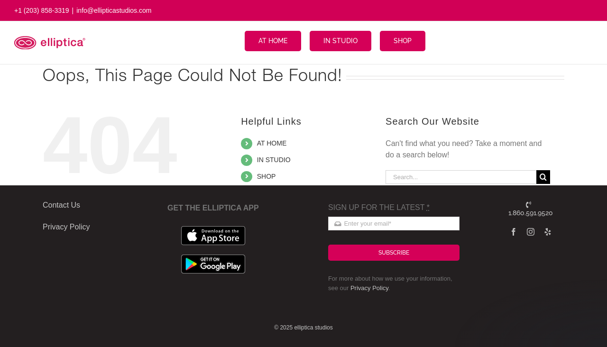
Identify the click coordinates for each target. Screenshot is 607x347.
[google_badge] (213, 258)
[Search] (543, 177)
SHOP (266, 176)
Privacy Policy (369, 288)
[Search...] (461, 177)
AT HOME (272, 143)
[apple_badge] (213, 230)
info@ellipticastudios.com (113, 10)
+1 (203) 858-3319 (41, 10)
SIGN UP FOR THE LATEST (379, 207)
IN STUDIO (274, 160)
